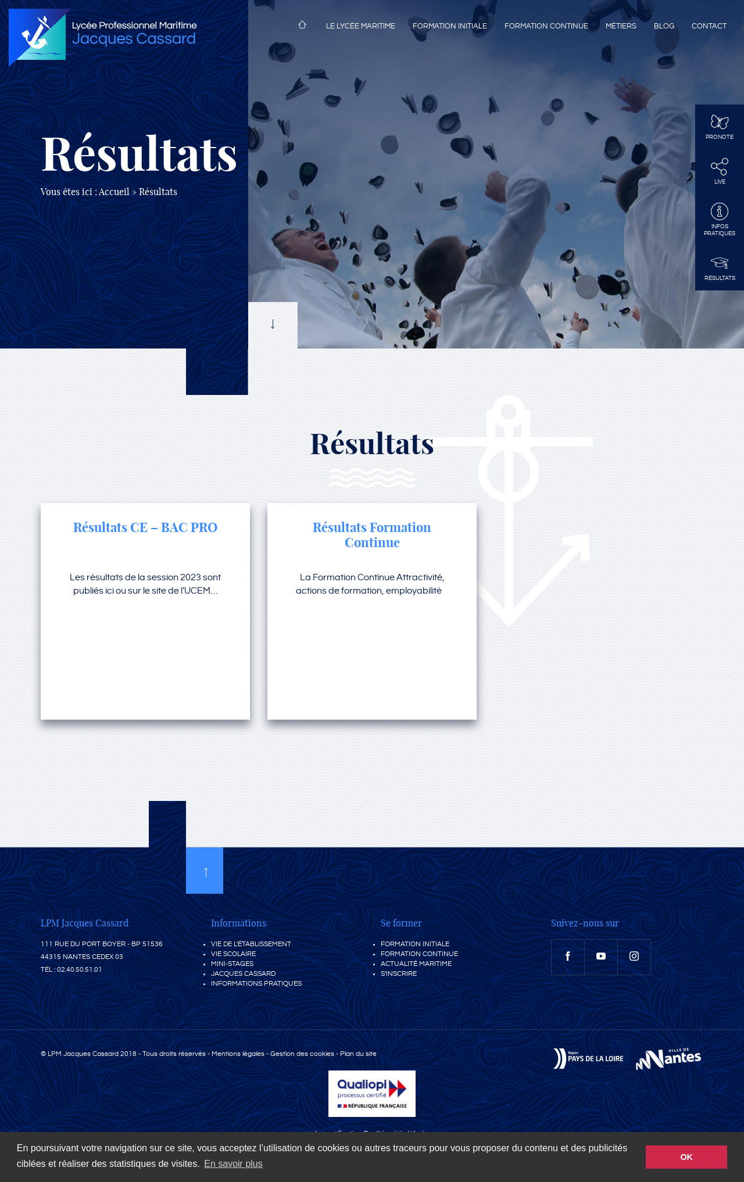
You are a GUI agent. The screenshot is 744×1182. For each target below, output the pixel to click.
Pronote (719, 126)
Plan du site (358, 1054)
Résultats (719, 267)
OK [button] (686, 1157)
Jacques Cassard (243, 974)
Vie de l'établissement (251, 944)
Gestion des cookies (302, 1054)
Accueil (302, 27)
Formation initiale (450, 26)
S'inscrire (399, 974)
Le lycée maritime (360, 26)
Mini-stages (232, 964)
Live (719, 171)
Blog (664, 26)
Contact (709, 26)
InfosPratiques (719, 219)
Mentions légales (238, 1054)
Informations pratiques (256, 983)
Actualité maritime (416, 964)
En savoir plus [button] (233, 1164)
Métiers (621, 26)
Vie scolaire (233, 954)
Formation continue (546, 26)
